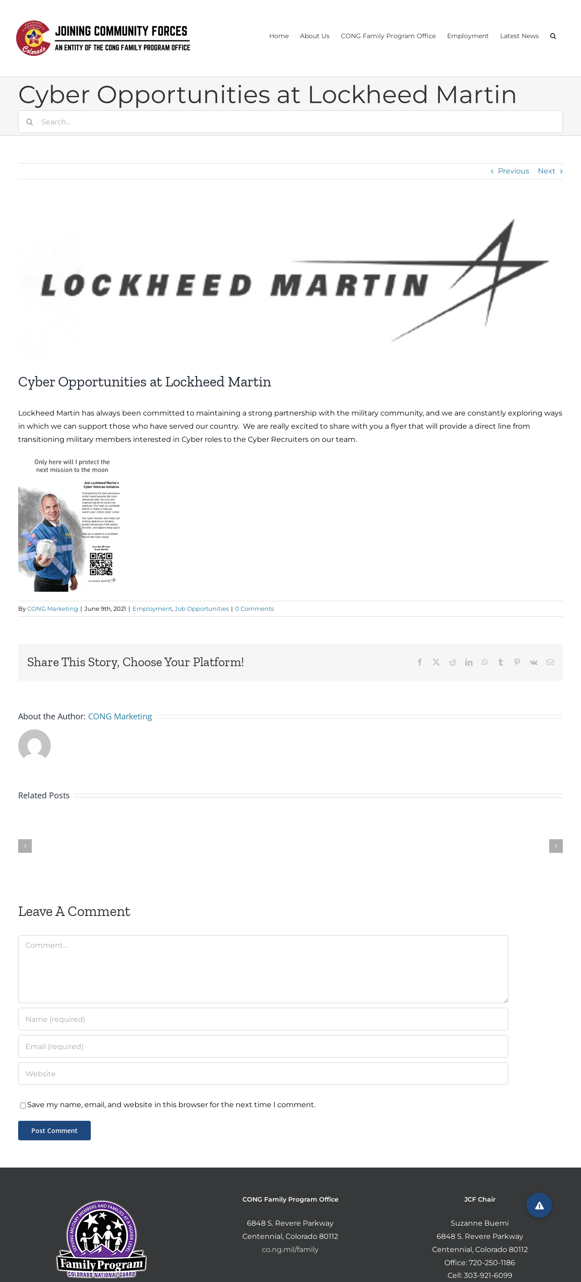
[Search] (29, 121)
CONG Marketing (52, 608)
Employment (152, 608)
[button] (553, 35)
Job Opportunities (202, 608)
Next (547, 171)
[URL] (263, 1073)
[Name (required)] (263, 1019)
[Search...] (290, 121)
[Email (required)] (263, 1046)
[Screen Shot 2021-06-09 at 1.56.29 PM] (290, 283)
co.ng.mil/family (290, 1249)
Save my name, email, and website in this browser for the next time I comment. (171, 1104)
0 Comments (254, 608)
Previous (513, 171)
